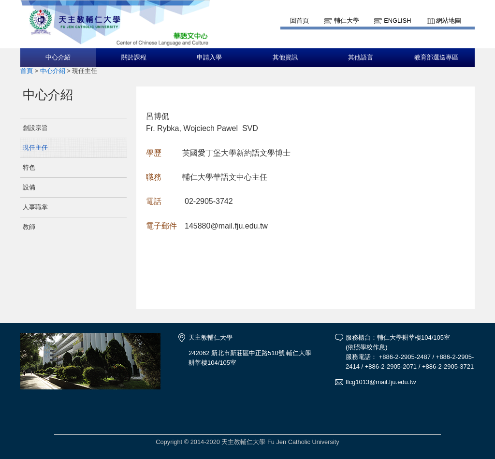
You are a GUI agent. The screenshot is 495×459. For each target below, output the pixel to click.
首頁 (26, 70)
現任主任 (35, 147)
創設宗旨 (35, 127)
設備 (29, 187)
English (397, 20)
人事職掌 (35, 207)
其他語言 (360, 57)
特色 (29, 167)
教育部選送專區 (436, 57)
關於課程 (133, 57)
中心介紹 (58, 57)
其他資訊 (285, 57)
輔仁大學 (346, 20)
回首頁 (299, 20)
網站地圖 (448, 20)
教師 (29, 226)
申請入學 (209, 57)
